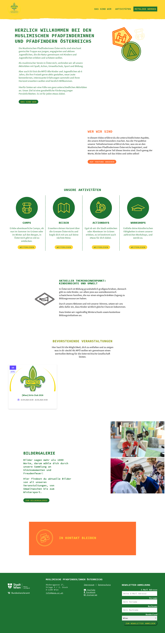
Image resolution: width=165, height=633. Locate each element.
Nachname (152, 606)
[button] (28, 102)
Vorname (153, 598)
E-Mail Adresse (149, 589)
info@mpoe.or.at (54, 593)
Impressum (89, 584)
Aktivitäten (123, 8)
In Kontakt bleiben (77, 538)
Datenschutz (104, 584)
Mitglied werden (145, 8)
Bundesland (151, 614)
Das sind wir (102, 8)
